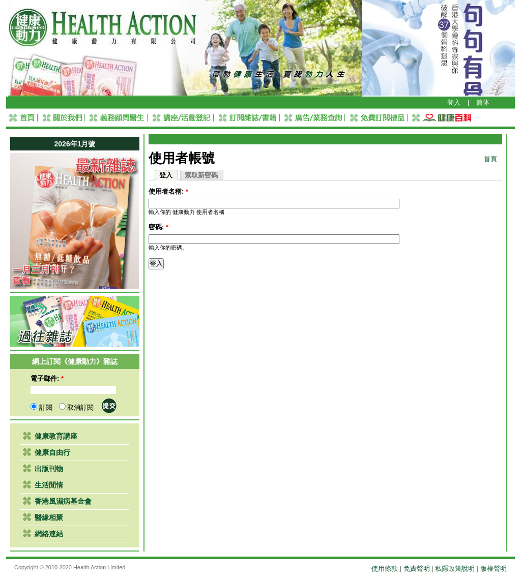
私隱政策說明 (455, 568)
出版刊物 (49, 469)
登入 (453, 102)
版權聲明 (493, 568)
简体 (482, 102)
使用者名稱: (168, 191)
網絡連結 (49, 534)
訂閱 (41, 407)
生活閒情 (49, 485)
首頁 (490, 159)
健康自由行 (52, 452)
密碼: (158, 227)
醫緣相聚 (49, 517)
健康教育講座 (56, 436)
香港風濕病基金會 (63, 501)
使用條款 (384, 568)
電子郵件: (47, 378)
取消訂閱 (76, 407)
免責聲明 (416, 568)
